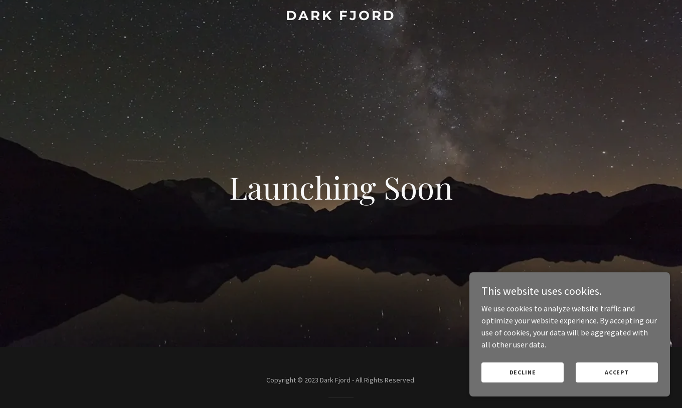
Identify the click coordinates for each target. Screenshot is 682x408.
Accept (617, 372)
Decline (522, 372)
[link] (340, 17)
